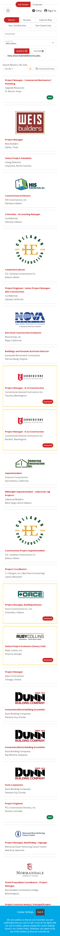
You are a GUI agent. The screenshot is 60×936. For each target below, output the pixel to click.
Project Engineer (14, 803)
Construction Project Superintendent (25, 550)
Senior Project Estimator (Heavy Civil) (25, 646)
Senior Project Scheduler (18, 158)
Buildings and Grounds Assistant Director (27, 351)
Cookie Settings (25, 912)
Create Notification (45, 68)
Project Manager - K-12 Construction (24, 387)
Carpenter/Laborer (15, 269)
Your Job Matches (17, 25)
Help (37, 10)
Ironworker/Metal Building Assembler (25, 709)
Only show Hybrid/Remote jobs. (24, 55)
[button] (39, 51)
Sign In (50, 10)
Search (11, 19)
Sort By (8, 68)
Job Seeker (23, 4)
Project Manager (14, 139)
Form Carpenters (14, 784)
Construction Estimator (18, 195)
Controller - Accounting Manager (22, 214)
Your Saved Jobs (43, 25)
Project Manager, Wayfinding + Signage (26, 842)
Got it (40, 912)
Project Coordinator (16, 569)
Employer (37, 4)
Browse (27, 19)
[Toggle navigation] (8, 11)
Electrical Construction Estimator (23, 332)
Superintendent (13, 473)
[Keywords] (30, 34)
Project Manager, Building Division (23, 604)
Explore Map (45, 19)
